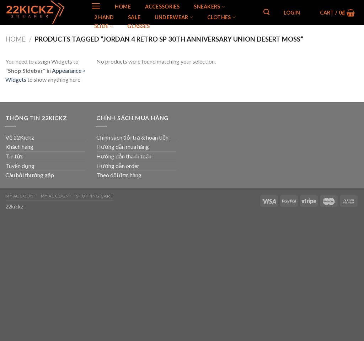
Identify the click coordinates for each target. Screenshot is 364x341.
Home (123, 7)
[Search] (266, 12)
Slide (103, 26)
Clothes (221, 17)
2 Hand (104, 17)
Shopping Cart (94, 196)
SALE (134, 17)
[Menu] (96, 6)
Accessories (162, 7)
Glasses (138, 26)
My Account (20, 196)
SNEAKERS (209, 6)
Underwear (174, 17)
